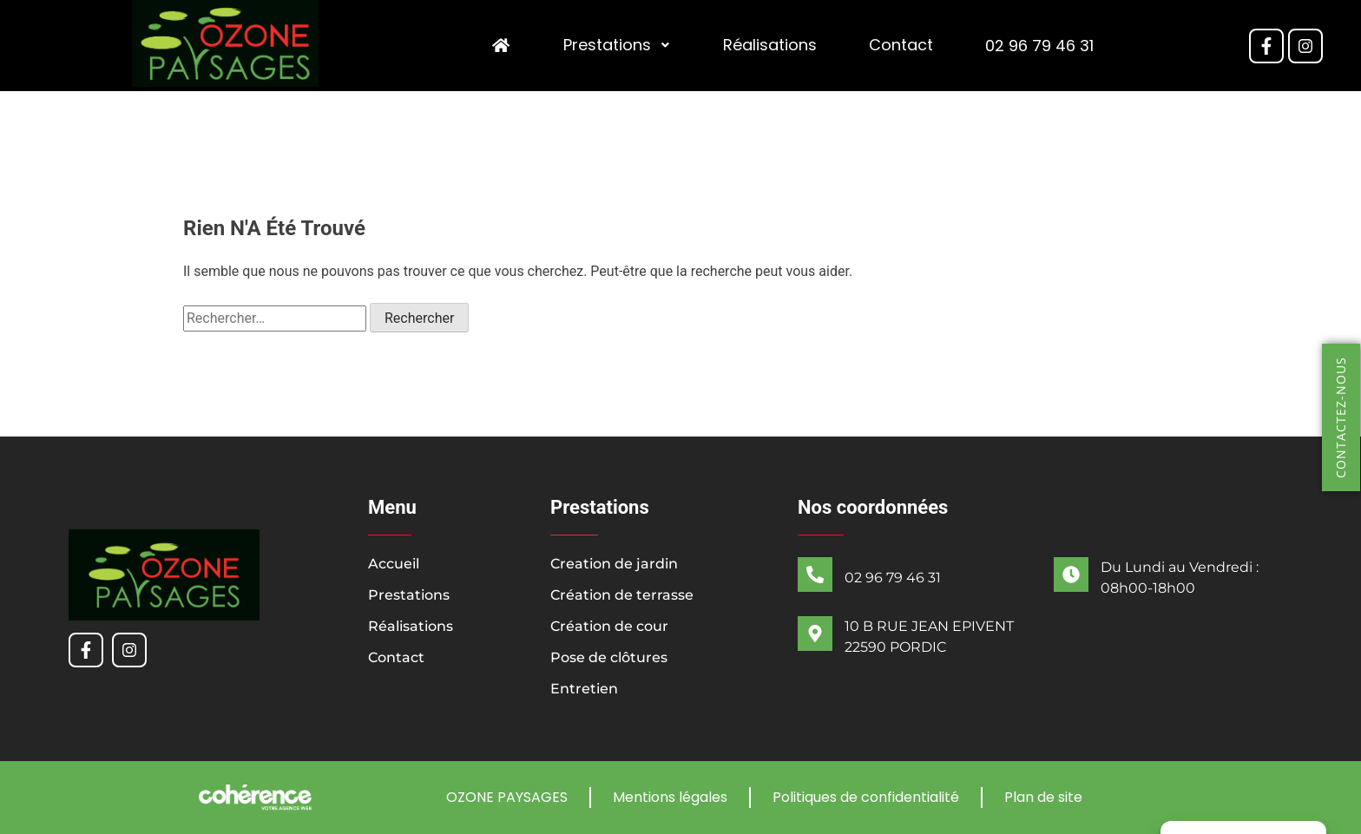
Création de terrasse (622, 595)
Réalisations (770, 45)
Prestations (617, 45)
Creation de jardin (614, 563)
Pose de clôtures (608, 657)
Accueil (393, 563)
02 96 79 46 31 (1039, 45)
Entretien (584, 688)
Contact (901, 45)
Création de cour (609, 626)
